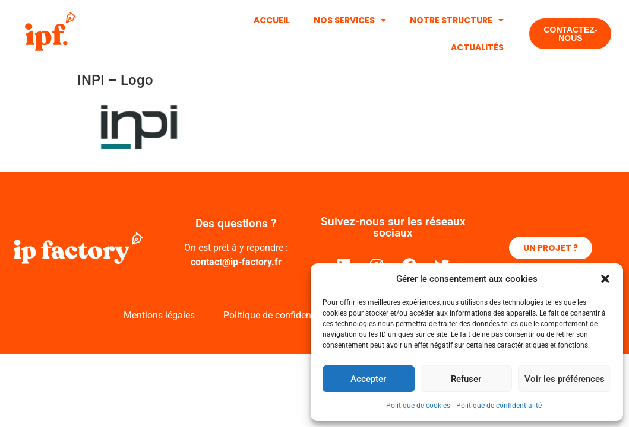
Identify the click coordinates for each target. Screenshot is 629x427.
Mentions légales (159, 315)
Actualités (477, 47)
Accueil (272, 20)
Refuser (466, 379)
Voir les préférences (564, 379)
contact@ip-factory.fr (236, 261)
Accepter (368, 379)
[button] (605, 279)
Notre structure (457, 20)
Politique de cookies (418, 405)
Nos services (350, 20)
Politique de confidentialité (499, 405)
